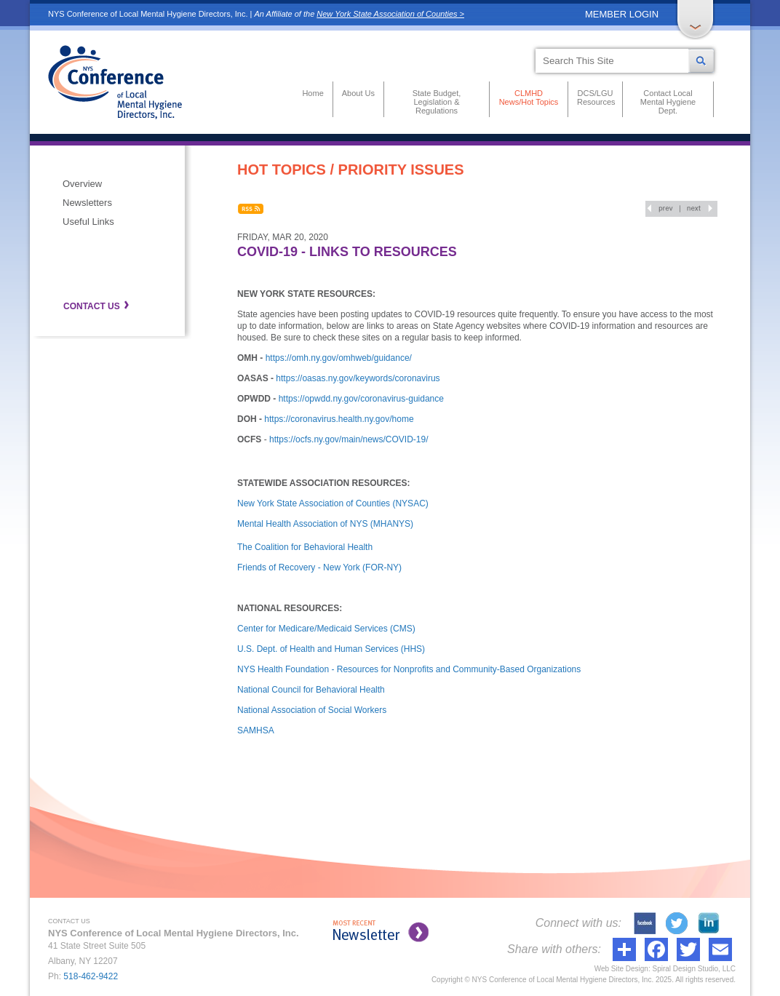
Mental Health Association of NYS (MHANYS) (325, 524)
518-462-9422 (90, 976)
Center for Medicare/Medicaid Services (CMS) (326, 629)
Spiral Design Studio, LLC (694, 969)
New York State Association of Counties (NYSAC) (333, 503)
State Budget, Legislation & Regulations (437, 102)
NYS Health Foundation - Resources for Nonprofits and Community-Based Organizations (409, 669)
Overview (82, 183)
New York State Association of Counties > (390, 13)
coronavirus (417, 378)
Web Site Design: (622, 969)
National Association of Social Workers (311, 710)
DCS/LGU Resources (595, 97)
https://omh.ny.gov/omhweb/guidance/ (339, 358)
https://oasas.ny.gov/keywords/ (335, 378)
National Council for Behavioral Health (311, 690)
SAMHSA (255, 730)
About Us (358, 93)
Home (312, 93)
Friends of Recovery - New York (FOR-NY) (319, 567)
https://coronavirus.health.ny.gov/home (338, 419)
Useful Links (88, 221)
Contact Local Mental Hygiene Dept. (668, 102)
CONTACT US (91, 306)
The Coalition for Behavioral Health (305, 547)
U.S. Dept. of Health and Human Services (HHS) (331, 649)
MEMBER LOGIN (621, 14)
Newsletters (87, 202)
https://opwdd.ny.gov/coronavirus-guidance (361, 399)
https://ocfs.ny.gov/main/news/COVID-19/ (349, 439)
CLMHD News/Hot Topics (529, 97)
